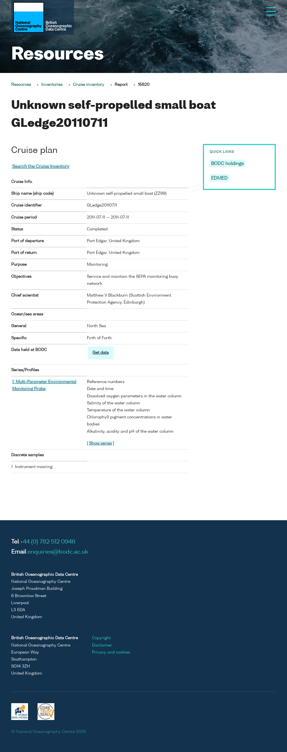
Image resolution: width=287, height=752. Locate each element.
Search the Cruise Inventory (40, 166)
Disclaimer (102, 645)
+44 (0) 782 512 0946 (47, 542)
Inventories (52, 85)
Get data (100, 352)
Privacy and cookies (111, 652)
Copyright (101, 638)
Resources (21, 85)
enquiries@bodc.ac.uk (57, 552)
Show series (100, 443)
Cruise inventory (88, 85)
